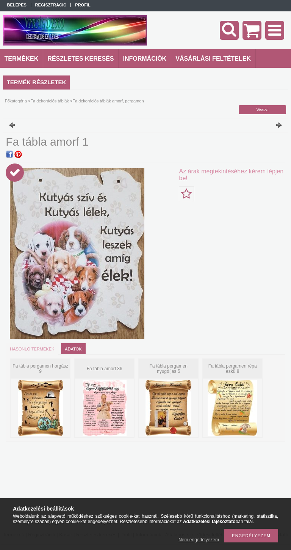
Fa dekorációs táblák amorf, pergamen (108, 101)
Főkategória (16, 101)
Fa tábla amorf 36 (104, 368)
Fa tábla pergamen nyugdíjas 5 (168, 368)
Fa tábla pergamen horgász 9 (40, 368)
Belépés (17, 5)
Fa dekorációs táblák (49, 101)
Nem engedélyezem (198, 539)
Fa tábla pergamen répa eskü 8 (232, 368)
